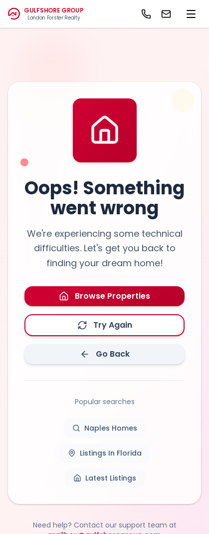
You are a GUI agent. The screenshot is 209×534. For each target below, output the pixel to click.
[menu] (191, 14)
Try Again (104, 325)
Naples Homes (104, 428)
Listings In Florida (105, 453)
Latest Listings (104, 478)
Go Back (105, 354)
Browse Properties (104, 296)
